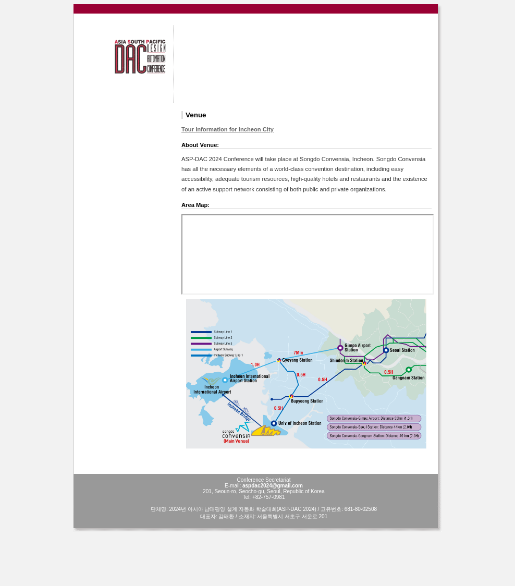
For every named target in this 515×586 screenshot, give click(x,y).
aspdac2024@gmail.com (272, 486)
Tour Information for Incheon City (227, 129)
